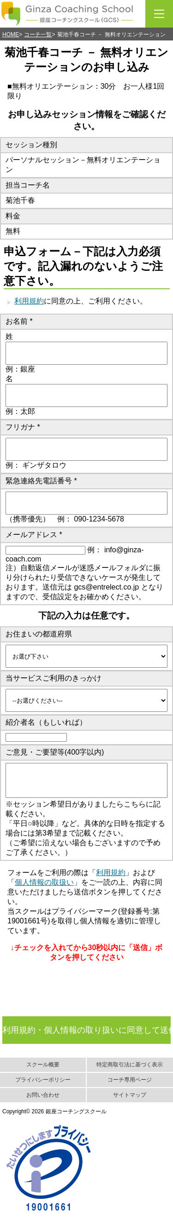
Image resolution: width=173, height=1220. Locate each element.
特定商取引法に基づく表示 (129, 1064)
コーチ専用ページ (129, 1080)
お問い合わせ (43, 1095)
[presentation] (85, 1004)
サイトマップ (129, 1095)
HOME (10, 34)
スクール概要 (43, 1064)
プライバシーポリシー (43, 1080)
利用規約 (29, 301)
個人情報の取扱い (44, 882)
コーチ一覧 (38, 34)
